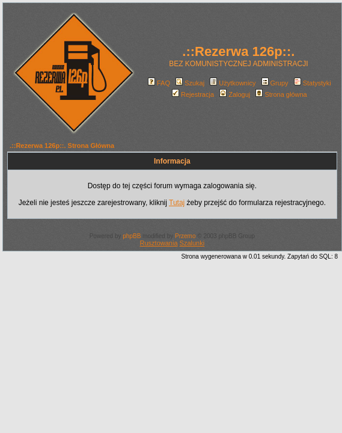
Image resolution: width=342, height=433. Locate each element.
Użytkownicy (232, 83)
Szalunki (192, 243)
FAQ (159, 83)
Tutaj (177, 202)
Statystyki (312, 83)
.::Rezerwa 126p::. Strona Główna (62, 145)
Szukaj (190, 83)
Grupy (275, 83)
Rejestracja (193, 94)
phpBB (132, 236)
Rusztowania (159, 243)
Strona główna (281, 94)
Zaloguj (234, 94)
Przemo (185, 236)
